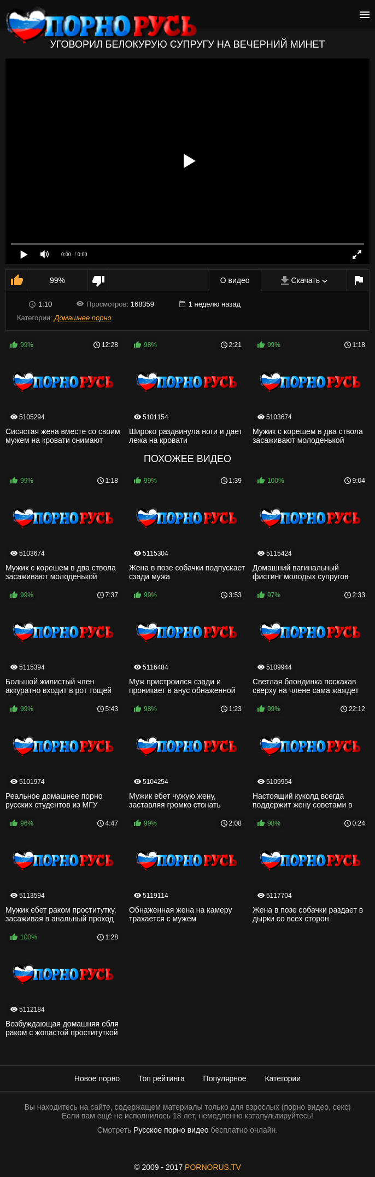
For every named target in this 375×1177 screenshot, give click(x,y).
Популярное (225, 1078)
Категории (283, 1078)
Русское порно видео (170, 1130)
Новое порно (97, 1078)
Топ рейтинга (161, 1078)
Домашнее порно (83, 318)
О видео (235, 280)
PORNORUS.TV (213, 1167)
